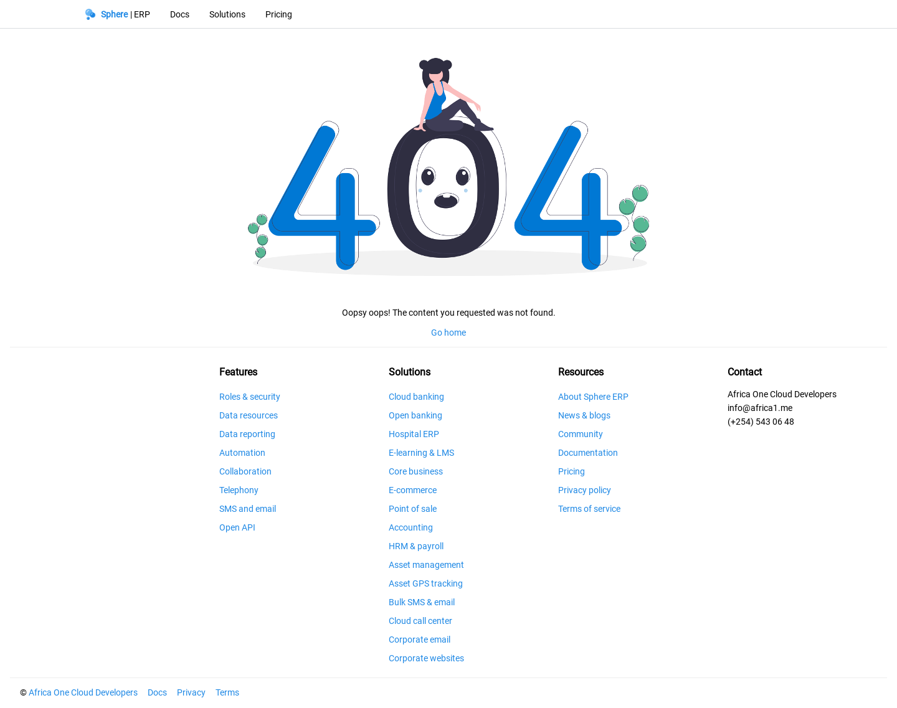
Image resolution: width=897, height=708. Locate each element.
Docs (157, 692)
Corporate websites (426, 658)
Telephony (239, 490)
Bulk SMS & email (422, 602)
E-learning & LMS (421, 453)
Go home (448, 332)
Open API (237, 527)
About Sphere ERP (593, 397)
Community (580, 434)
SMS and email (247, 509)
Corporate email (419, 639)
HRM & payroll (416, 546)
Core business (416, 471)
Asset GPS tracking (426, 583)
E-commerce (413, 490)
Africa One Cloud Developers (83, 692)
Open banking (415, 415)
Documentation (588, 453)
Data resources (248, 415)
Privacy (191, 692)
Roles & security (249, 397)
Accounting (411, 527)
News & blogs (584, 415)
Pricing (571, 471)
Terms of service (589, 509)
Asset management (426, 565)
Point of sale (413, 509)
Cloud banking (416, 397)
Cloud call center (420, 621)
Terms (227, 692)
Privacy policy (584, 490)
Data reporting (247, 434)
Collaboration (245, 471)
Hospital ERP (414, 434)
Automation (242, 453)
